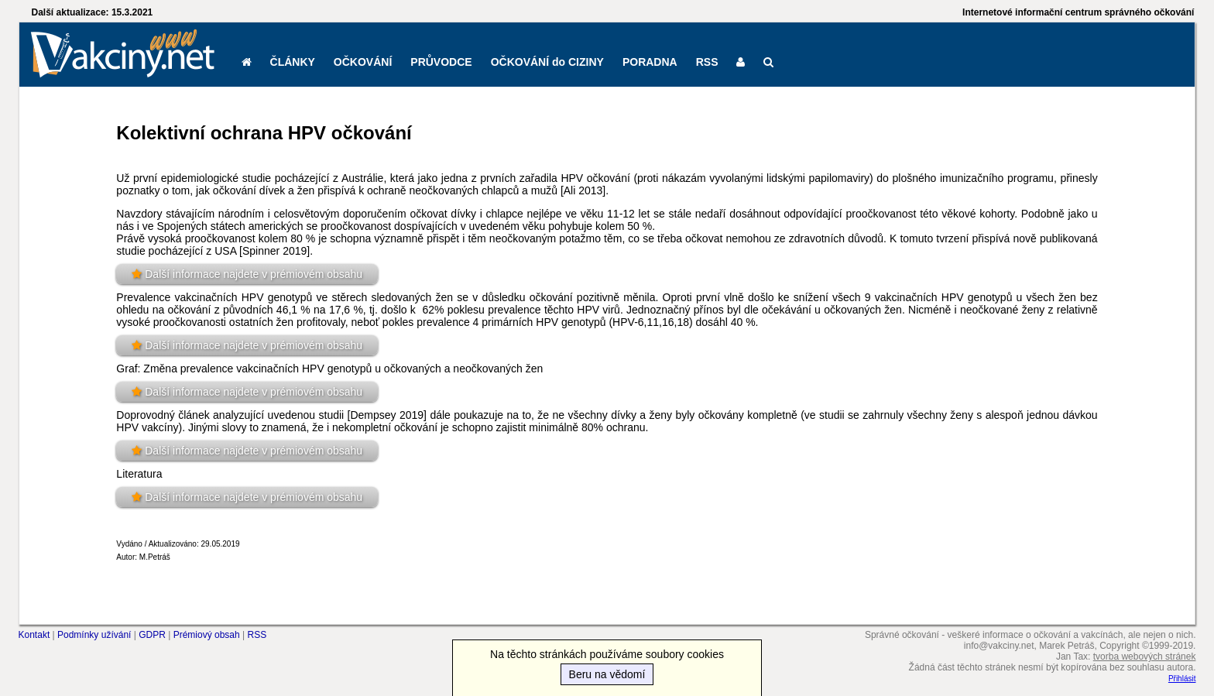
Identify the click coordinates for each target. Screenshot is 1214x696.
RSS (707, 62)
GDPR (152, 634)
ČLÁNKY (292, 62)
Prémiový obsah (206, 634)
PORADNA (649, 62)
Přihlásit (1182, 678)
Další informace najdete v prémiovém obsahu (253, 274)
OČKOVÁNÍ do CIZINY (547, 62)
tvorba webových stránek (1144, 656)
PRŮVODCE (441, 62)
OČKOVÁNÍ (363, 62)
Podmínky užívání (94, 634)
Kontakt (34, 634)
